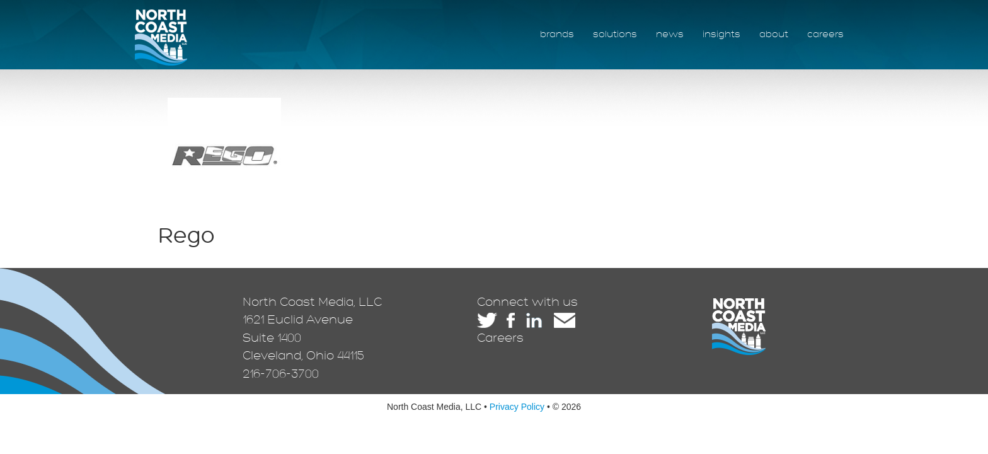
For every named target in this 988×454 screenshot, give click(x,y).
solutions (615, 34)
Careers (500, 338)
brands (557, 34)
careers (825, 34)
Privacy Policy (517, 407)
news (670, 34)
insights (721, 34)
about (773, 34)
